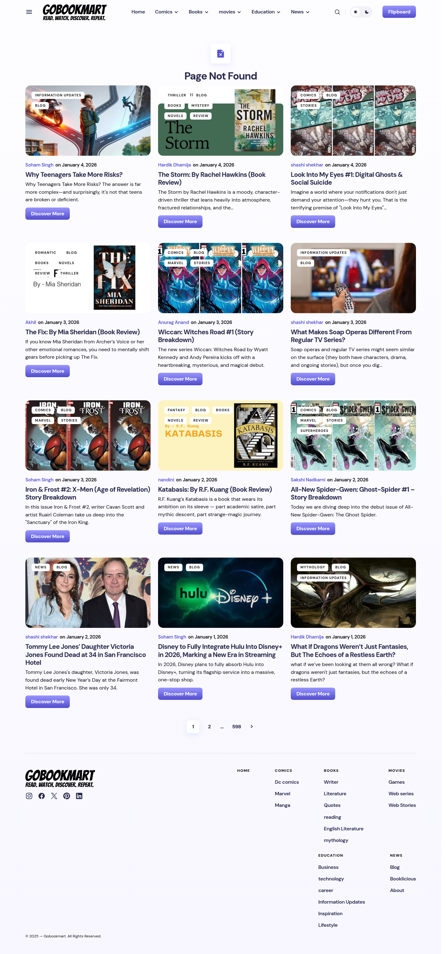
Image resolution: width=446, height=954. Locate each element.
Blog (40, 105)
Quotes (332, 805)
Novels (175, 116)
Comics (308, 95)
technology (331, 878)
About (397, 890)
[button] (29, 12)
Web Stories (402, 805)
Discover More (47, 213)
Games (396, 782)
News (41, 567)
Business (328, 867)
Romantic (45, 252)
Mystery (201, 105)
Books (175, 105)
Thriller (177, 95)
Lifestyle (327, 925)
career (325, 890)
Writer (331, 782)
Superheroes (314, 430)
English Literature (343, 828)
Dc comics (287, 782)
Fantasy (176, 410)
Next (251, 727)
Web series (400, 793)
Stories (308, 105)
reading (332, 817)
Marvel (176, 263)
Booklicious (403, 878)
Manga (282, 805)
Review (201, 116)
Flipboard (399, 11)
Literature (335, 793)
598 (236, 726)
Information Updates (58, 95)
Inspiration (330, 913)
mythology (312, 567)
